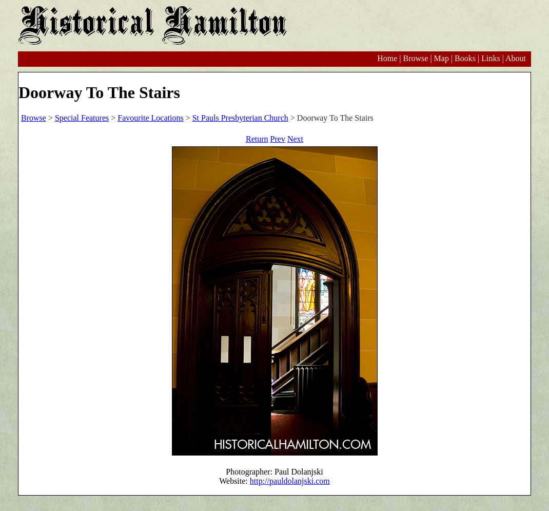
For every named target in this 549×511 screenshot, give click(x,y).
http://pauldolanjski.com (290, 481)
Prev (277, 139)
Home (387, 58)
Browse (415, 58)
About (515, 58)
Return (257, 139)
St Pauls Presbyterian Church (240, 117)
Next (295, 139)
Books (465, 58)
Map (441, 58)
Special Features (82, 117)
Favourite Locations (150, 117)
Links (490, 58)
